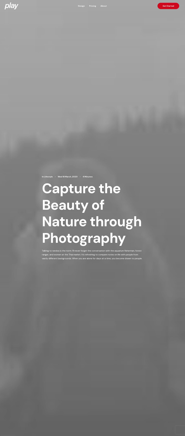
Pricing (92, 6)
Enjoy (54, 262)
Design (81, 6)
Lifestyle (41, 329)
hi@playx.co (169, 428)
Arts (51, 329)
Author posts (68, 292)
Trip (62, 262)
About (104, 6)
